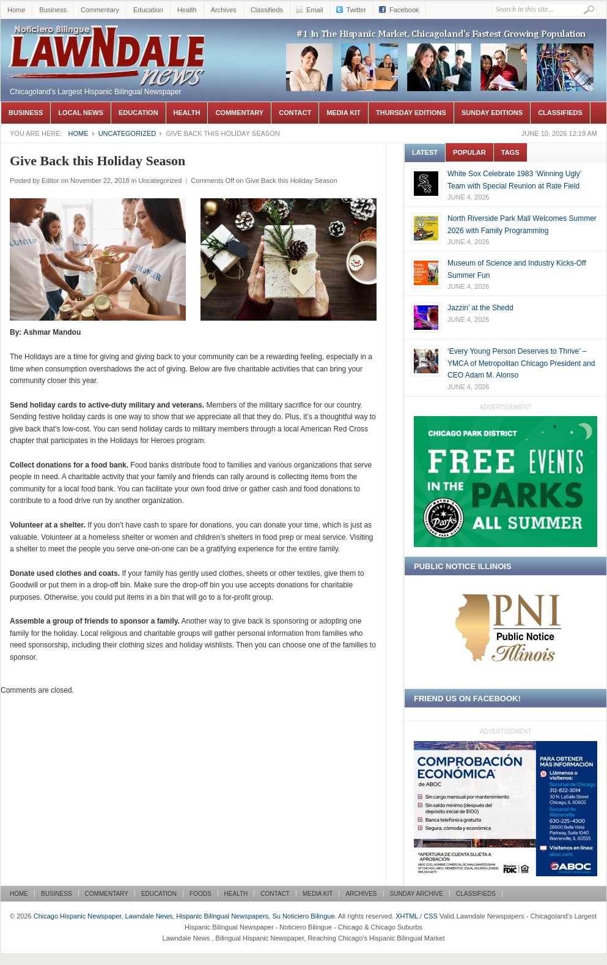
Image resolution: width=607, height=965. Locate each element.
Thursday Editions (411, 112)
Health (187, 9)
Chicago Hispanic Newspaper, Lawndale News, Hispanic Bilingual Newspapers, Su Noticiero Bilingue (108, 37)
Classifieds (267, 9)
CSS (431, 916)
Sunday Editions (492, 112)
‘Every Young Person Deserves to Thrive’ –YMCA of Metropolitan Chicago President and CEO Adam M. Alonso (521, 363)
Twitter (356, 9)
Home (16, 9)
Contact (295, 112)
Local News (80, 112)
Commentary (100, 9)
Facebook (404, 9)
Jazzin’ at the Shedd (480, 308)
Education (148, 9)
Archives (224, 9)
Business (53, 9)
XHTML (406, 916)
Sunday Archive (416, 893)
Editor (50, 180)
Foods (200, 893)
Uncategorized (127, 133)
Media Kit (343, 112)
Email (314, 9)
